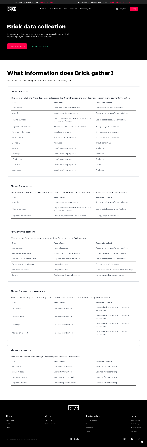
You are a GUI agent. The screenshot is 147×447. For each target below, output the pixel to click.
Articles (8, 424)
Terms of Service (136, 427)
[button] (142, 442)
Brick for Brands (50, 424)
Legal (134, 416)
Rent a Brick (10, 420)
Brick (9, 416)
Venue (48, 416)
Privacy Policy (135, 420)
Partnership (93, 416)
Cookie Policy (135, 424)
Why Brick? (89, 427)
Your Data (134, 431)
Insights (8, 427)
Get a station (49, 420)
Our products (90, 424)
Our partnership (91, 420)
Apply (88, 431)
